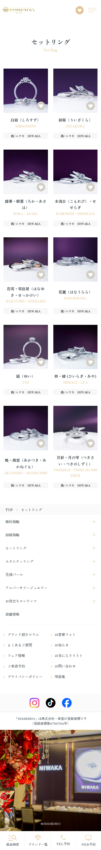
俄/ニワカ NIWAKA (25, 136)
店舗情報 (12, 614)
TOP (9, 509)
